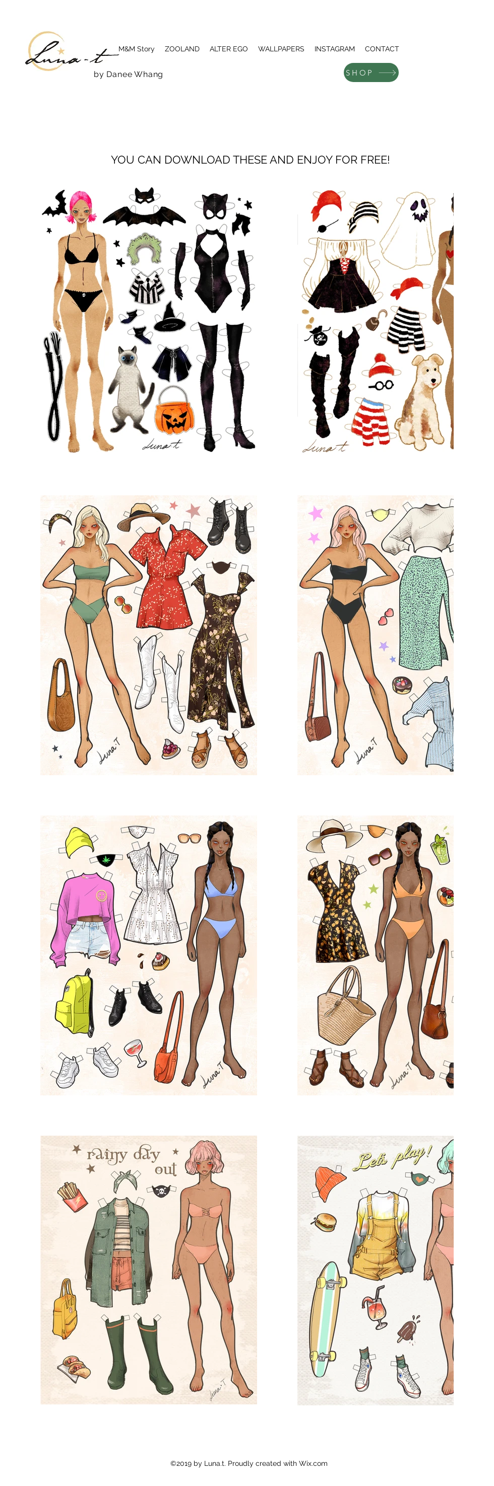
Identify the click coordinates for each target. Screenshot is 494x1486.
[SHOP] (371, 72)
